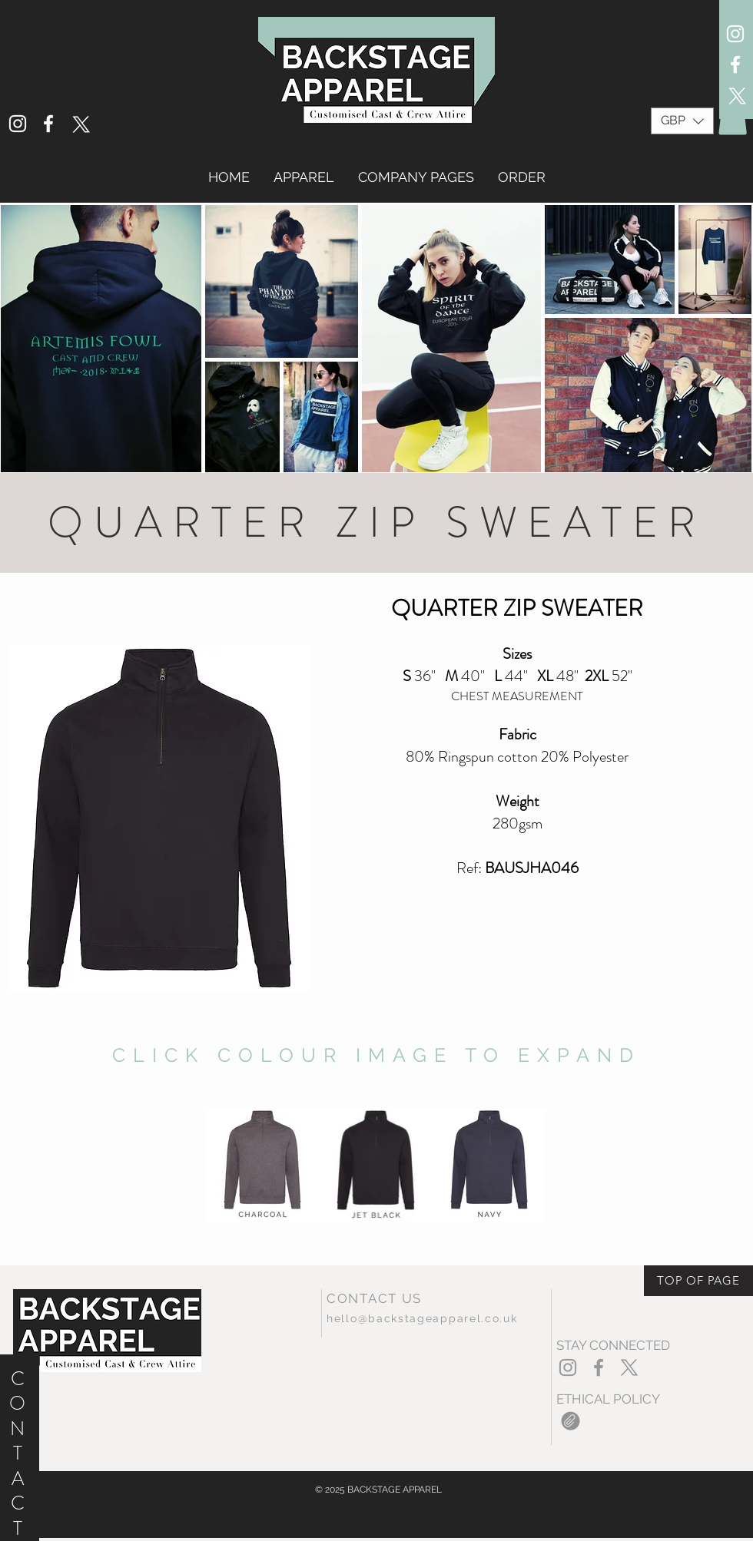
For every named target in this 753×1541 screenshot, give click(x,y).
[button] (682, 120)
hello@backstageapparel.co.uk (422, 1318)
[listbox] (682, 120)
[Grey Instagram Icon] (567, 1367)
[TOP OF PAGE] (698, 1280)
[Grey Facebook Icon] (598, 1367)
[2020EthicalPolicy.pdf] (570, 1422)
